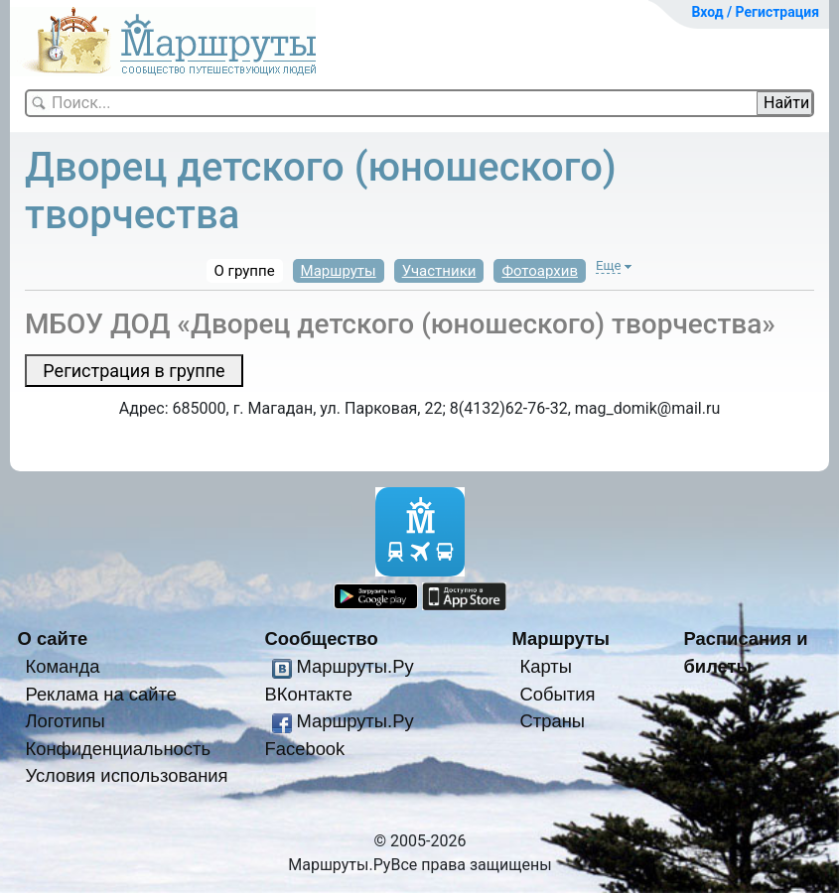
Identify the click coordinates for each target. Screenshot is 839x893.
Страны (552, 720)
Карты (545, 666)
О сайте (53, 638)
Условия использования (126, 775)
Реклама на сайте (101, 694)
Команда (62, 666)
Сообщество (321, 638)
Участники (439, 271)
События (557, 694)
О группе (244, 271)
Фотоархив (539, 271)
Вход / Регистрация (755, 12)
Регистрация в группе (133, 370)
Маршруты (338, 271)
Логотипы (64, 720)
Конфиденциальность (117, 748)
